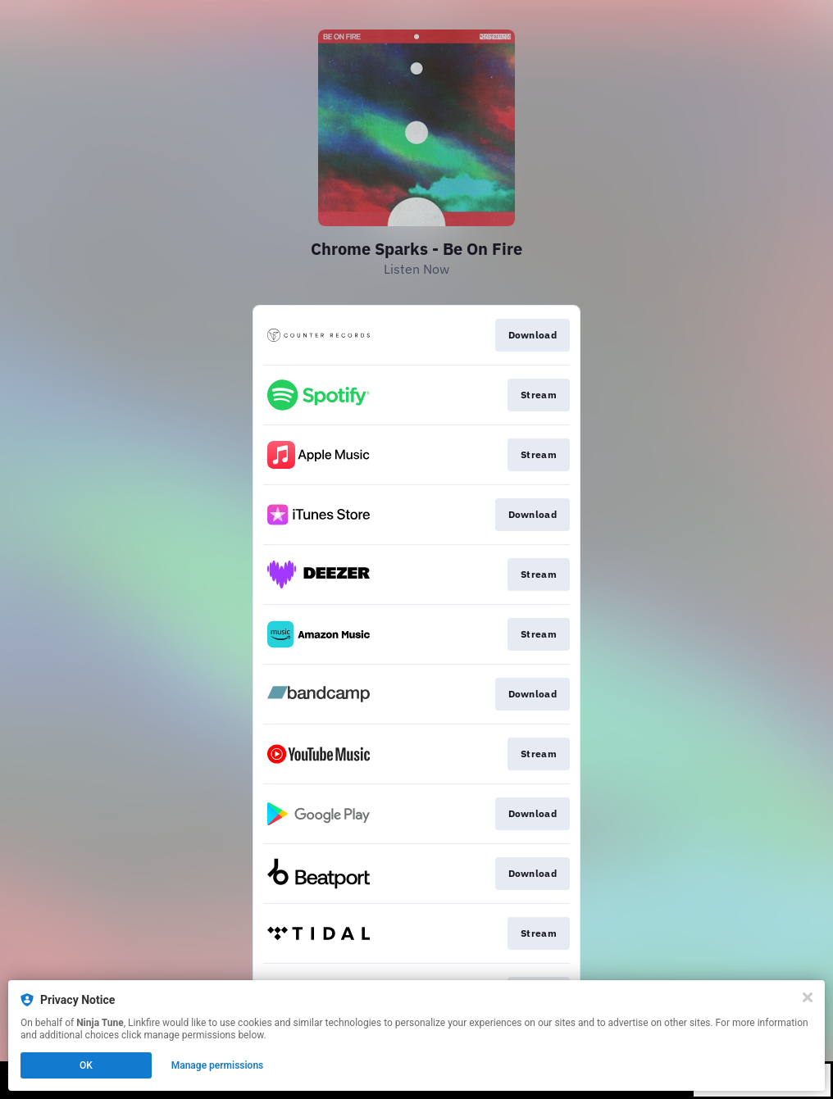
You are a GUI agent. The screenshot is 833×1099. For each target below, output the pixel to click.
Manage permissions (217, 1065)
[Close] (807, 997)
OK (86, 1065)
